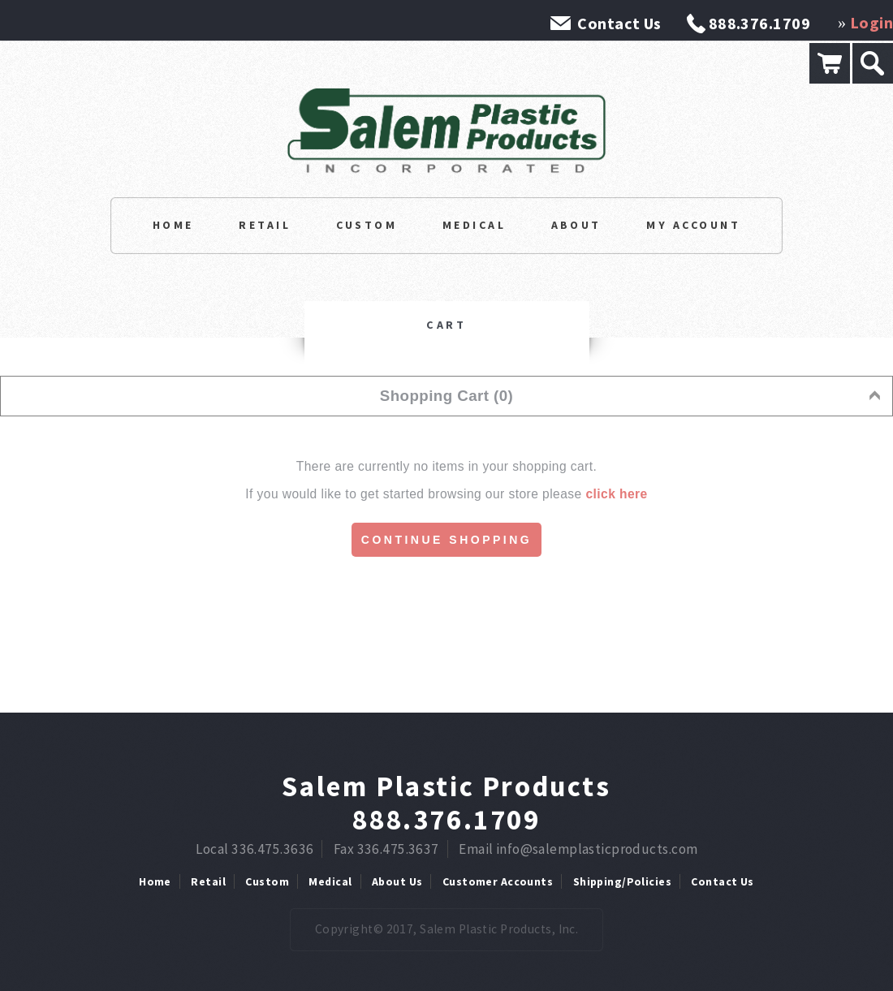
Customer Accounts (497, 881)
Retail (265, 225)
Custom (367, 225)
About (576, 225)
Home (173, 225)
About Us (397, 881)
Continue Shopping (446, 539)
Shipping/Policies (622, 881)
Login (871, 22)
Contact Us (619, 23)
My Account (693, 225)
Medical (474, 225)
